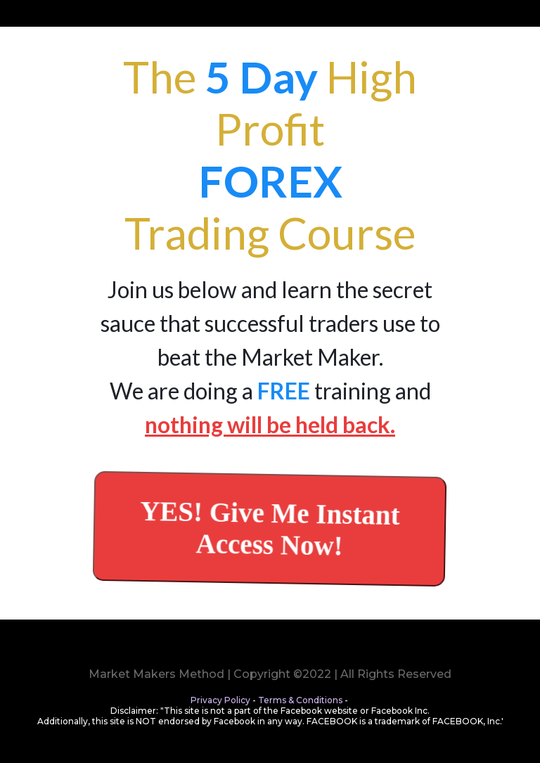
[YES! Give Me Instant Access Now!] (270, 528)
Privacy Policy (220, 700)
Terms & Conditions (300, 700)
